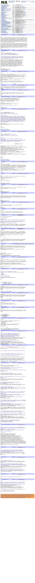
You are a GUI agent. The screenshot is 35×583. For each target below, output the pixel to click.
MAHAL (18, 580)
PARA (16, 581)
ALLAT (7, 578)
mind (7, 6)
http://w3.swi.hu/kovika (4, 364)
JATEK (11, 1)
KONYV (33, 579)
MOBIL (21, 580)
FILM (25, 578)
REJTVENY (21, 581)
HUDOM (19, 579)
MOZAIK (25, 580)
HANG (4, 579)
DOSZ (20, 578)
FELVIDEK (22, 578)
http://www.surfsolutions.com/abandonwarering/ (8, 321)
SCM (24, 581)
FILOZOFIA (28, 578)
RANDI (18, 581)
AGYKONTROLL (3, 578)
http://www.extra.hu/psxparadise (5, 147)
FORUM (31, 578)
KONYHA (30, 579)
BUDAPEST (14, 578)
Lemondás (32, 2)
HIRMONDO (13, 579)
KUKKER (6, 580)
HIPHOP (6, 579)
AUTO (9, 578)
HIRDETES (9, 579)
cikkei (23, 6)
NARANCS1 (2, 581)
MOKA (23, 580)
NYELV (7, 581)
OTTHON (9, 581)
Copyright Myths (11, 2)
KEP (28, 579)
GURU (2, 579)
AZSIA (11, 578)
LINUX (12, 580)
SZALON (32, 581)
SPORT (26, 581)
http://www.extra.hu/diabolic (5, 146)
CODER (17, 578)
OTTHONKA (13, 581)
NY (5, 581)
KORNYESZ (2, 580)
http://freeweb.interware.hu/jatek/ (17, 244)
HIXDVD (17, 579)
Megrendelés (23, 2)
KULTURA (9, 580)
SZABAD (29, 581)
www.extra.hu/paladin (4, 326)
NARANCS (28, 580)
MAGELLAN (15, 580)
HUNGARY (23, 579)
